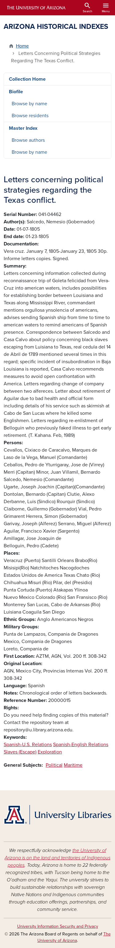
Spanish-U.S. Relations (28, 745)
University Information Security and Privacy (57, 926)
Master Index (23, 128)
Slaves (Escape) (20, 752)
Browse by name (29, 104)
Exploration (50, 752)
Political (54, 765)
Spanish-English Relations (80, 745)
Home (22, 46)
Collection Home (27, 79)
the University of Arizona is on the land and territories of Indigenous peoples (57, 857)
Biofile (16, 92)
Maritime (73, 765)
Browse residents (30, 116)
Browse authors (28, 140)
